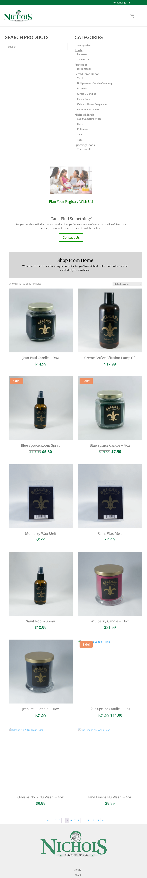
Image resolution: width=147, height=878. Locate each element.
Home (77, 855)
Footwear (81, 64)
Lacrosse (82, 54)
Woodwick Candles (88, 109)
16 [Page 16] (92, 806)
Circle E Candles (86, 93)
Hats (80, 123)
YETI (80, 77)
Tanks (80, 134)
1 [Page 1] (52, 806)
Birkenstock (84, 68)
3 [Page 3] (59, 806)
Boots (78, 50)
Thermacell (83, 148)
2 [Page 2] (56, 806)
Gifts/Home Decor (87, 74)
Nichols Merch (84, 114)
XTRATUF (83, 59)
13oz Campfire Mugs (89, 118)
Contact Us (71, 237)
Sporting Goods (85, 145)
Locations (77, 871)
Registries (77, 866)
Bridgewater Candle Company (95, 83)
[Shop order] (127, 284)
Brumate (82, 88)
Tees (80, 139)
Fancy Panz (83, 98)
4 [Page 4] (63, 806)
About (77, 860)
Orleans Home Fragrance (92, 104)
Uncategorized (83, 45)
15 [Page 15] (87, 806)
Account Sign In (121, 2)
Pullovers (82, 129)
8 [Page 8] (78, 806)
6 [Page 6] (71, 806)
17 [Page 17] (97, 806)
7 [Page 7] (75, 806)
